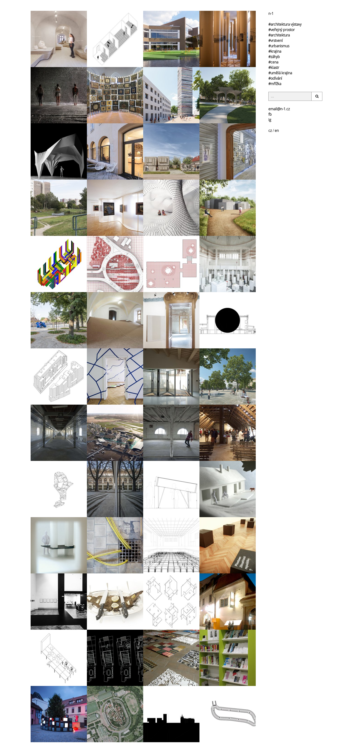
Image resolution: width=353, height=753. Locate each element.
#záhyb (274, 56)
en (277, 130)
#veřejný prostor (281, 29)
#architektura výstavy (284, 24)
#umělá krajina (280, 72)
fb (270, 114)
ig (269, 119)
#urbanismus (278, 45)
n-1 (271, 13)
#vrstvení (275, 40)
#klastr (273, 67)
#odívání (275, 78)
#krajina (274, 51)
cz (270, 130)
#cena (273, 62)
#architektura (279, 35)
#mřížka (274, 83)
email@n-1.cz (279, 108)
